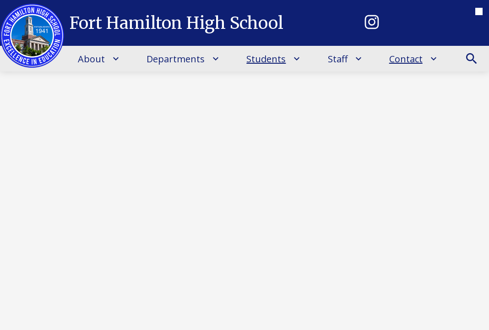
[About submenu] (98, 59)
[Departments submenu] (183, 59)
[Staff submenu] (345, 59)
